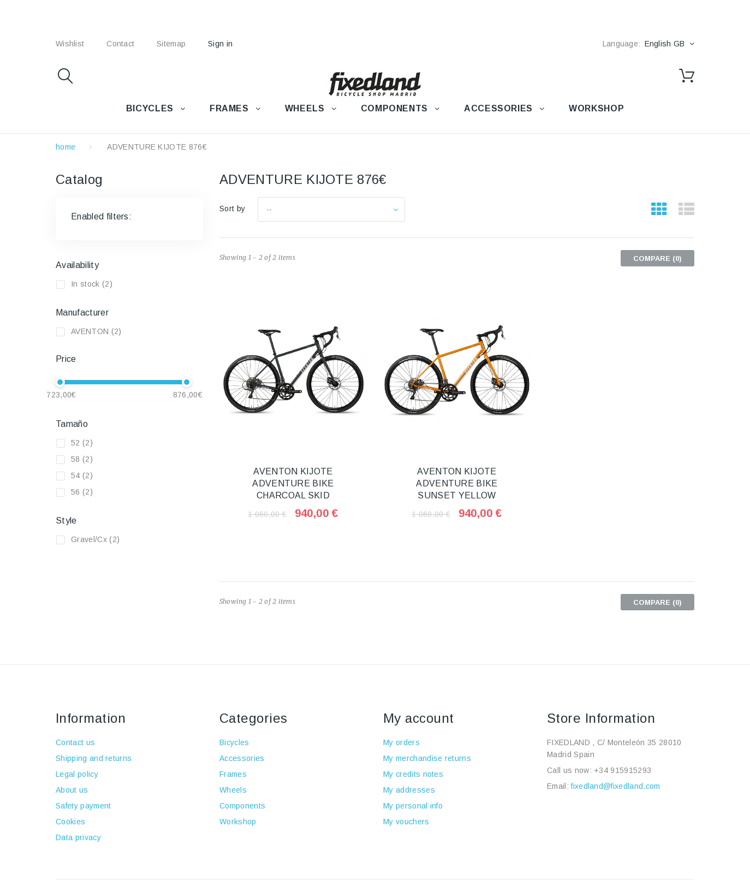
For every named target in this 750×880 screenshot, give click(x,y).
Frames (233, 774)
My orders (401, 742)
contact (120, 43)
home (65, 146)
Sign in (220, 43)
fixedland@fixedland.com (615, 786)
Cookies (70, 821)
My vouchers (406, 821)
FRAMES (229, 108)
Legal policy (77, 774)
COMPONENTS (394, 108)
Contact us (75, 742)
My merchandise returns (427, 758)
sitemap (171, 43)
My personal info (413, 805)
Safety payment (83, 805)
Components (242, 805)
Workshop (238, 821)
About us (72, 790)
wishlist (70, 43)
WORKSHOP (596, 108)
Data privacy (78, 837)
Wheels (233, 790)
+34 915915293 (622, 770)
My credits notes (413, 774)
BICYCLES (150, 108)
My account (418, 718)
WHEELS (305, 108)
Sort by (232, 208)
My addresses (409, 790)
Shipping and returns (94, 758)
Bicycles (234, 742)
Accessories (498, 108)
